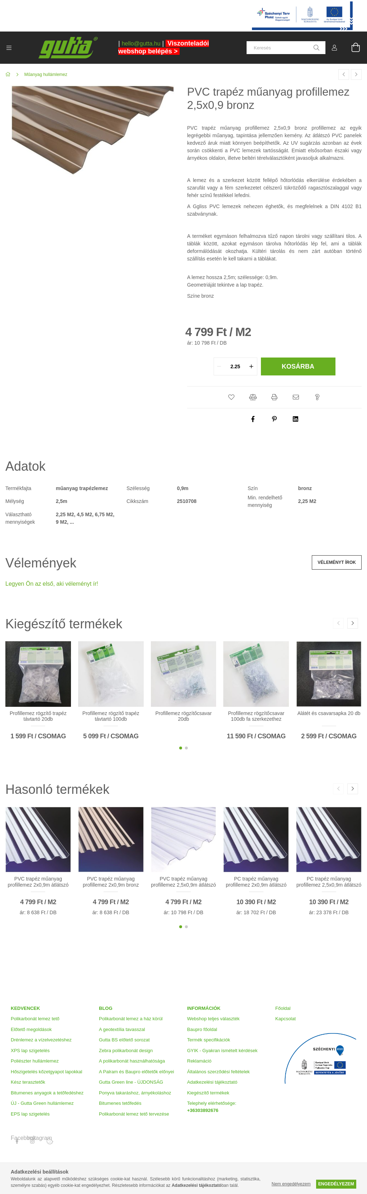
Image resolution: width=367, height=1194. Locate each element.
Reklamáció (199, 1061)
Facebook (17, 1138)
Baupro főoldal (202, 1029)
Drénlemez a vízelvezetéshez (41, 1039)
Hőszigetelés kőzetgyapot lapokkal (46, 1071)
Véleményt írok (337, 562)
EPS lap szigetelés (30, 1114)
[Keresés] (286, 47)
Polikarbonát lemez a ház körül (131, 1018)
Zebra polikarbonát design (126, 1050)
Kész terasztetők (28, 1082)
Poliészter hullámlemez (35, 1061)
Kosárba (298, 366)
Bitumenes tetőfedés (120, 1103)
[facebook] (253, 419)
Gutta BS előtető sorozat (124, 1039)
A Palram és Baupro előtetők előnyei (136, 1071)
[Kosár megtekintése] (351, 47)
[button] (231, 397)
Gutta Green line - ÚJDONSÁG (131, 1082)
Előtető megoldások (31, 1029)
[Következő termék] (356, 74)
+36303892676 (202, 1110)
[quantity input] (235, 366)
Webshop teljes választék (213, 1018)
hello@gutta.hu (141, 43)
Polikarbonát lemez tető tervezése (134, 1114)
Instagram (33, 1138)
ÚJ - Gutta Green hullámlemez (42, 1103)
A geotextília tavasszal (122, 1029)
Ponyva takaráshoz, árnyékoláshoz (135, 1092)
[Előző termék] (343, 74)
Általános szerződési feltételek (218, 1071)
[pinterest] (274, 419)
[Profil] (334, 47)
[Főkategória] (9, 74)
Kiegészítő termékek (208, 1092)
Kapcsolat (285, 1018)
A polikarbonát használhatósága (132, 1061)
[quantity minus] (219, 366)
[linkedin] (296, 419)
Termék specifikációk (208, 1039)
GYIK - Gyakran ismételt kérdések (222, 1050)
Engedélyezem (336, 1183)
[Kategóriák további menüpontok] (9, 47)
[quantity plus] (251, 366)
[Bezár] (361, 5)
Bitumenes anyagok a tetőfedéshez (47, 1092)
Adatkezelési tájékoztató (212, 1082)
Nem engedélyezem (291, 1183)
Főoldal (283, 1008)
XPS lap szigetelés (30, 1050)
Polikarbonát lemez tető (35, 1018)
